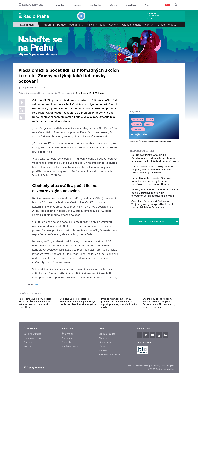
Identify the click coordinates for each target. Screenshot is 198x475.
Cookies (130, 449)
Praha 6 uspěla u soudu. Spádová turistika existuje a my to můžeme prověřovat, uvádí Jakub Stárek (162, 193)
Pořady (61, 24)
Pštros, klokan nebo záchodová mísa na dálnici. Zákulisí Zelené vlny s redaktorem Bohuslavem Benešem (163, 210)
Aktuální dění (26, 24)
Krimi (150, 119)
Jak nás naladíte (131, 24)
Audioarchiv (153, 16)
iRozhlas (60, 5)
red (36, 342)
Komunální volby (32, 421)
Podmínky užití (158, 449)
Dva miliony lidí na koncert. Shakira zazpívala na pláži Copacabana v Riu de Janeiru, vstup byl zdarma (159, 386)
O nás (161, 24)
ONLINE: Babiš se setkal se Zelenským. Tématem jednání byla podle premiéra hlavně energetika (78, 385)
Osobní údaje (142, 449)
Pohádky (137, 124)
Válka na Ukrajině (32, 417)
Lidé (102, 24)
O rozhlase (131, 5)
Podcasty (66, 425)
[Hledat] (175, 5)
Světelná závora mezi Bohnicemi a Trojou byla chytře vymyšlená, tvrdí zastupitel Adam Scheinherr (161, 228)
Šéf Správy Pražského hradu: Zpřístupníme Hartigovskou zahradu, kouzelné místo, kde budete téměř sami (160, 161)
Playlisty (92, 24)
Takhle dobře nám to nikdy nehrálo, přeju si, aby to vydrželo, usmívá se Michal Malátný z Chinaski (163, 177)
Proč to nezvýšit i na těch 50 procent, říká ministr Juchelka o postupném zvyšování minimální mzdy (119, 386)
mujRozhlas (95, 5)
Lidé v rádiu (105, 425)
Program (77, 5)
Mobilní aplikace (70, 429)
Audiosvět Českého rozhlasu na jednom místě (150, 142)
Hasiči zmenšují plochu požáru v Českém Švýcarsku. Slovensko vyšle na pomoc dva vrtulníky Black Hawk (36, 386)
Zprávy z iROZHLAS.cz (32, 352)
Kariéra (102, 429)
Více (172, 24)
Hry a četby (138, 119)
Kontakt (149, 24)
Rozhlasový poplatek (109, 437)
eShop (27, 429)
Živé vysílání (138, 129)
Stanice (113, 5)
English (170, 449)
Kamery (151, 19)
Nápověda (104, 421)
